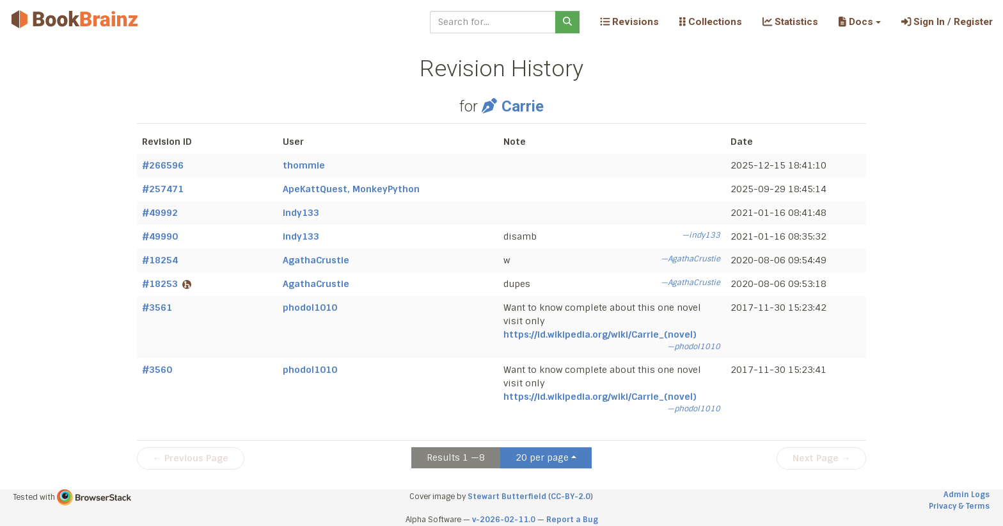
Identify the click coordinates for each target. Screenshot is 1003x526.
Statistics (790, 22)
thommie (304, 165)
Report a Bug (572, 519)
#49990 (160, 236)
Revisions (629, 22)
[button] (859, 22)
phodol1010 (310, 307)
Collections (710, 22)
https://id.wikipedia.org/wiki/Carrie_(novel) (599, 334)
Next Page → (821, 458)
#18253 (166, 284)
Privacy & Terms (959, 506)
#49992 (160, 212)
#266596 (163, 165)
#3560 (157, 369)
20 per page (542, 457)
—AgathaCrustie (690, 259)
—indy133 (701, 235)
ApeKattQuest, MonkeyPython (351, 189)
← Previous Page (190, 458)
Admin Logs (967, 494)
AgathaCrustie (316, 260)
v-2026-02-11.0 (503, 519)
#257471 (163, 189)
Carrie (513, 106)
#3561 (157, 307)
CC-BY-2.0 (570, 496)
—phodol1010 (693, 346)
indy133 (301, 212)
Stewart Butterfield (507, 496)
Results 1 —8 (456, 457)
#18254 (160, 260)
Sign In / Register (947, 22)
